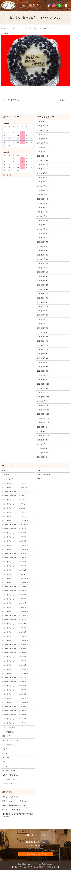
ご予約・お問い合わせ (10, 775)
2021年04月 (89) (43, 380)
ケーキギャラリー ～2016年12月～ (16, 619)
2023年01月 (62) (43, 289)
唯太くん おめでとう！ (12, 100)
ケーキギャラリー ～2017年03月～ (16, 607)
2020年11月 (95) (42, 401)
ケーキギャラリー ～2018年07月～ (16, 541)
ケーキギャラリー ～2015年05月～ (16, 698)
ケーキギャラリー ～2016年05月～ (16, 648)
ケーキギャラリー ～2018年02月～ (16, 562)
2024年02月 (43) (43, 233)
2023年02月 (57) (43, 285)
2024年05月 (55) (43, 220)
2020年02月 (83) (43, 440)
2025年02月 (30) (43, 182)
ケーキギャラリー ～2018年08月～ (16, 537)
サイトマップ (7, 783)
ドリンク (5, 766)
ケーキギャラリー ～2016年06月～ (16, 644)
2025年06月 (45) (43, 165)
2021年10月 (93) (43, 354)
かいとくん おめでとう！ (12, 810)
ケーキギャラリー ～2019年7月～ (15, 491)
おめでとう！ (63, 100)
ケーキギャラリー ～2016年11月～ (16, 624)
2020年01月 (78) (43, 444)
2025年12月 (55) (43, 139)
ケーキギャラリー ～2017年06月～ (16, 595)
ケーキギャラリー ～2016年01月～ (16, 665)
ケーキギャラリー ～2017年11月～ (16, 574)
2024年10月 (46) (43, 199)
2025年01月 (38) (43, 186)
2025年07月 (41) (43, 160)
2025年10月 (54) (43, 147)
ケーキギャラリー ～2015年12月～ (16, 669)
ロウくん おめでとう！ (11, 797)
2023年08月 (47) (43, 259)
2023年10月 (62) (43, 251)
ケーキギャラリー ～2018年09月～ (16, 533)
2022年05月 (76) (43, 324)
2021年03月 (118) (43, 384)
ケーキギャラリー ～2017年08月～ (16, 586)
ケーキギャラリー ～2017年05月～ (16, 599)
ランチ (4, 749)
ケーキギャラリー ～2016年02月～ (16, 661)
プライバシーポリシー (10, 779)
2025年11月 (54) (42, 143)
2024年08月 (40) (43, 208)
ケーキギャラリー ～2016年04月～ (16, 653)
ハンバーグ (6, 758)
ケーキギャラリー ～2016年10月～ (16, 628)
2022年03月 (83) (43, 332)
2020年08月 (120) (43, 414)
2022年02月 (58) (43, 337)
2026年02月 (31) (43, 130)
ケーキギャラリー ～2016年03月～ (16, 657)
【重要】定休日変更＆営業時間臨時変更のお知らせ (17, 815)
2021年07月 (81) (43, 367)
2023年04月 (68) (43, 276)
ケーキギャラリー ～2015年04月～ (16, 702)
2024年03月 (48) (43, 229)
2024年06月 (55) (43, 216)
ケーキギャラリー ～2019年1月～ (15, 516)
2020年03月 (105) (43, 435)
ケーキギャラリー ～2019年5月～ (15, 500)
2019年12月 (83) (43, 448)
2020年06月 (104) (43, 423)
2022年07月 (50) (43, 315)
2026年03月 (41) (43, 126)
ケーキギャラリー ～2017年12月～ (16, 570)
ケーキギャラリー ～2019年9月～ (15, 483)
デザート (5, 762)
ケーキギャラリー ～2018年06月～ (16, 545)
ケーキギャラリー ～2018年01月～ (16, 566)
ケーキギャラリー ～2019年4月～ (15, 504)
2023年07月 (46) (43, 263)
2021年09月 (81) (43, 358)
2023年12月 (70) (43, 242)
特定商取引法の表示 (9, 770)
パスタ (4, 753)
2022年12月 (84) (43, 293)
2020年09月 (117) (43, 410)
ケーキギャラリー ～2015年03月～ (16, 706)
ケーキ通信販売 (8, 732)
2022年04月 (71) (43, 328)
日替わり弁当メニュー (10, 740)
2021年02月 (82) (43, 388)
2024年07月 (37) (43, 212)
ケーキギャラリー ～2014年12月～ (16, 719)
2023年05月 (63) (43, 272)
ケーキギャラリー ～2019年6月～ (15, 495)
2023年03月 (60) (43, 281)
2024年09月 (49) (43, 203)
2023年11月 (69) (42, 246)
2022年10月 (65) (43, 302)
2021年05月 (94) (43, 375)
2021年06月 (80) (43, 371)
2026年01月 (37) (43, 134)
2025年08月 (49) (43, 156)
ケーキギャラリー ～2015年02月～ (16, 710)
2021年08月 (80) (43, 362)
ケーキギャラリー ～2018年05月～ (16, 549)
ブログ (39, 479)
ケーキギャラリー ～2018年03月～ (16, 557)
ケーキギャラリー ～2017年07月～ (16, 591)
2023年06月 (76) (43, 268)
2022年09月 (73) (43, 306)
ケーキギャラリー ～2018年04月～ (16, 553)
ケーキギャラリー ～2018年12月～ (16, 520)
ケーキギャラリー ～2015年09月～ (16, 681)
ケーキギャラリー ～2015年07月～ (16, 690)
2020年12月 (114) (43, 397)
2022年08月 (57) (43, 311)
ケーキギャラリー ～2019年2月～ (15, 512)
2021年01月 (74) (43, 392)
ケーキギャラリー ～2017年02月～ (16, 611)
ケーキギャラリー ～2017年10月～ (16, 578)
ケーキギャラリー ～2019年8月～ (15, 487)
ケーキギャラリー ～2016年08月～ (16, 636)
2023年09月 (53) (43, 255)
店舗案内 (5, 474)
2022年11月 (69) (42, 298)
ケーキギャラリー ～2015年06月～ (16, 694)
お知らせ (40, 470)
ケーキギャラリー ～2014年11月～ (16, 723)
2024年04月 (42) (43, 225)
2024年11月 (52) (42, 195)
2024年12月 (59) (43, 190)
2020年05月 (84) (43, 427)
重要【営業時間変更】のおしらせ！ (15, 805)
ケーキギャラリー (15, 28)
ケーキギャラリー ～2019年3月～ (15, 508)
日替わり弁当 (7, 736)
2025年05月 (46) (43, 169)
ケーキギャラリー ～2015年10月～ (16, 677)
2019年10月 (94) (43, 457)
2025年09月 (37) (43, 152)
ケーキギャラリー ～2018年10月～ (16, 529)
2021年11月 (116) (43, 350)
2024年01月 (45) (43, 238)
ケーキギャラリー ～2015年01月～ (16, 715)
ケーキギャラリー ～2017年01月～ (16, 615)
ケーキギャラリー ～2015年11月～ (16, 673)
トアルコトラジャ (8, 745)
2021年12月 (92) (43, 345)
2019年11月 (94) (42, 453)
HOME (3, 28)
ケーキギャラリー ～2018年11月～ (16, 524)
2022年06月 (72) (43, 319)
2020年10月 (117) (43, 405)
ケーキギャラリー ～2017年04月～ (16, 603)
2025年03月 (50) (43, 177)
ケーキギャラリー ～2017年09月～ (16, 582)
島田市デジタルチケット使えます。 (15, 801)
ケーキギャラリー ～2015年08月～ (16, 686)
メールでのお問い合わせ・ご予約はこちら (35, 854)
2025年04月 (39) (43, 173)
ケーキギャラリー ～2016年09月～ (16, 632)
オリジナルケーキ (8, 727)
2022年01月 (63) (43, 341)
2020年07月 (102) (43, 418)
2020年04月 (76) (43, 431)
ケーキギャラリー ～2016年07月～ (16, 640)
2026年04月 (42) (43, 122)
